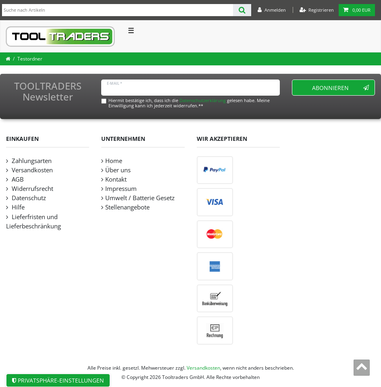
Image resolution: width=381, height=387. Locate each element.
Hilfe (17, 207)
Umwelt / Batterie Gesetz (140, 198)
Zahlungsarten (31, 161)
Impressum (121, 188)
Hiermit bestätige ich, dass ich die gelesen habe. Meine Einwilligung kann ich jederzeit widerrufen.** (189, 103)
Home (113, 161)
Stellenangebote (127, 207)
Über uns (118, 170)
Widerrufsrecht (31, 188)
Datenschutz (28, 198)
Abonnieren (340, 88)
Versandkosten (31, 170)
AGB (17, 179)
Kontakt (116, 179)
